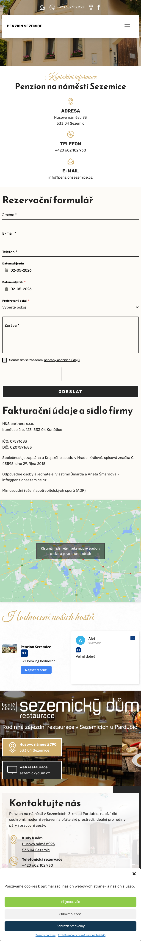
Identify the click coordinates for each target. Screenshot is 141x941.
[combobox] (70, 307)
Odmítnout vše (70, 914)
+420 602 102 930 (70, 150)
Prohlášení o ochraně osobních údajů (81, 935)
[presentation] (31, 374)
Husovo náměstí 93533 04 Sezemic (70, 120)
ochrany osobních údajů (62, 360)
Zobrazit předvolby (70, 926)
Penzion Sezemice (24, 26)
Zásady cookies (45, 935)
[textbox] (69, 307)
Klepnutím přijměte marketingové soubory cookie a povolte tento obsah (70, 551)
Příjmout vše (70, 902)
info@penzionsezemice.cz (70, 177)
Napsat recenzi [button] (36, 670)
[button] (134, 873)
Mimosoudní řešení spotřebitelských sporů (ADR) (44, 490)
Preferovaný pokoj (15, 300)
